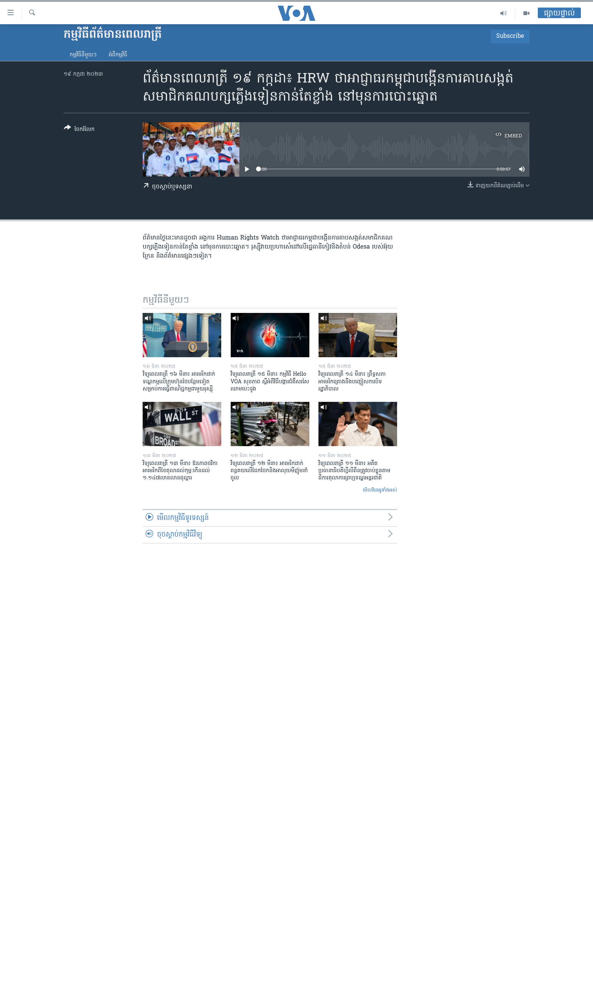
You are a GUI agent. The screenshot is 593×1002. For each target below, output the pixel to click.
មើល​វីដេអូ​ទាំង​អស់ (380, 490)
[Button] (79, 130)
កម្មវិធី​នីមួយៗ (83, 55)
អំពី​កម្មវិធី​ (118, 55)
